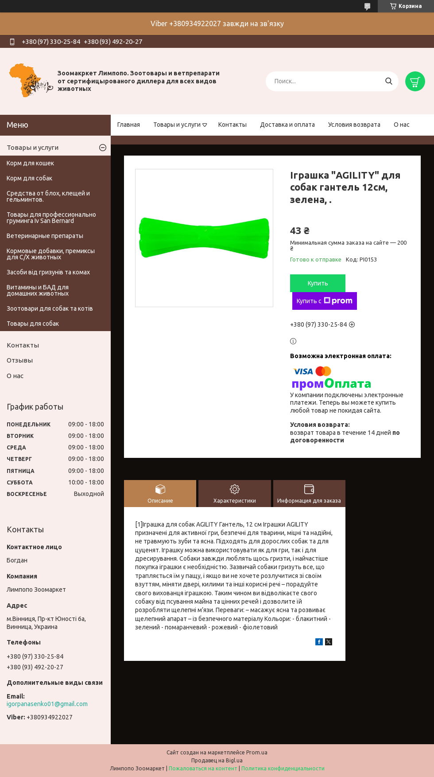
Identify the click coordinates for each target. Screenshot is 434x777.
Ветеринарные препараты (45, 235)
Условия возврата (354, 124)
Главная (128, 124)
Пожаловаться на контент (203, 768)
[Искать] (389, 81)
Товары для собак (33, 323)
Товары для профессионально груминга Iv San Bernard (51, 217)
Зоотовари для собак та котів (50, 308)
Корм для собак (29, 178)
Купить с (325, 301)
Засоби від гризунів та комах (48, 272)
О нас (402, 124)
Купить (318, 283)
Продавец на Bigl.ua (217, 760)
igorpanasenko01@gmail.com (47, 703)
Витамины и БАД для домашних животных (38, 290)
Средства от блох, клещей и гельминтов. (48, 196)
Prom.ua (256, 752)
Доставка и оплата (287, 124)
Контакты (232, 124)
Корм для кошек (30, 163)
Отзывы (20, 360)
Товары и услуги (177, 124)
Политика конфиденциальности (283, 768)
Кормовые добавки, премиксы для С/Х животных (51, 254)
